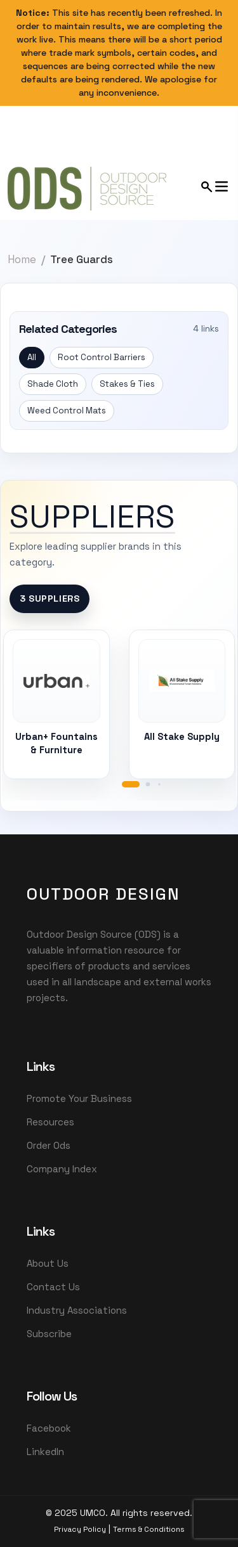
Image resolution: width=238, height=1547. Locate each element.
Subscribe (49, 1334)
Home (22, 259)
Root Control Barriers (101, 357)
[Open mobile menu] (215, 186)
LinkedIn (45, 1452)
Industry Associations (77, 1310)
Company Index (62, 1169)
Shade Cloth (52, 384)
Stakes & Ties (127, 384)
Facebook (49, 1428)
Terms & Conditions (149, 1529)
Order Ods (48, 1145)
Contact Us (53, 1287)
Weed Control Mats (66, 410)
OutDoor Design (103, 894)
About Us (48, 1263)
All (31, 357)
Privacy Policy (80, 1529)
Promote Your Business (79, 1098)
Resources (50, 1122)
